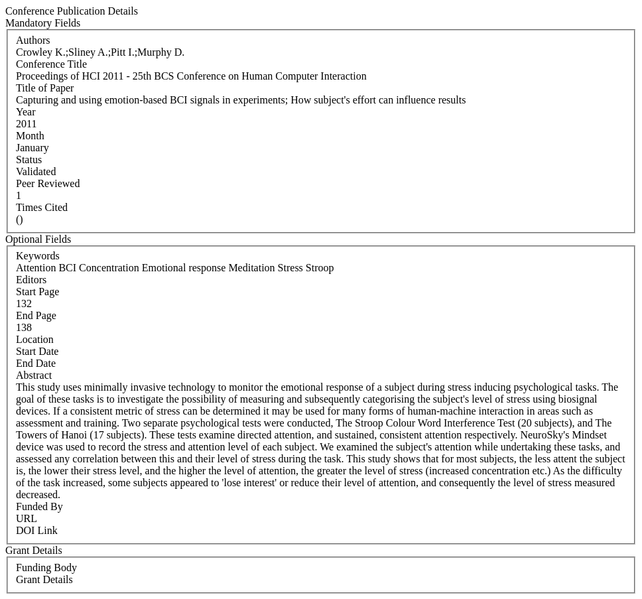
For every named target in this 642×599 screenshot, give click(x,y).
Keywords (38, 255)
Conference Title (51, 64)
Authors (33, 40)
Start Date (37, 351)
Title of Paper (45, 88)
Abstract (34, 375)
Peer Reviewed (48, 183)
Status (29, 159)
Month (30, 135)
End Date (36, 363)
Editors (31, 279)
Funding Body (46, 567)
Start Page (37, 291)
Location (35, 339)
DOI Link (37, 530)
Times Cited (42, 207)
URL (26, 518)
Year (25, 111)
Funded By (39, 506)
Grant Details (44, 579)
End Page (36, 315)
